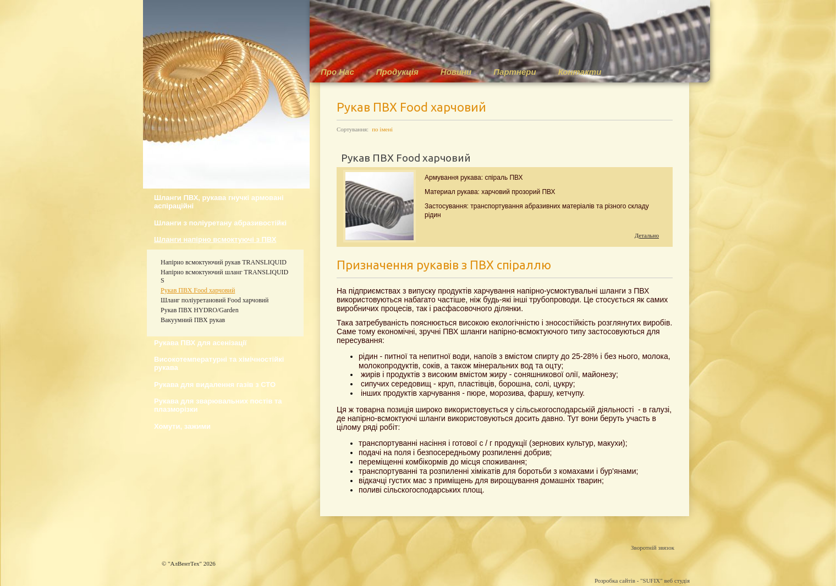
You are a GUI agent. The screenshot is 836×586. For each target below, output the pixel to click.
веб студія (677, 580)
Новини (456, 71)
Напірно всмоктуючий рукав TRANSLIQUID (224, 262)
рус (661, 11)
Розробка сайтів (615, 580)
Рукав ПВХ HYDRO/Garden (200, 310)
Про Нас (337, 71)
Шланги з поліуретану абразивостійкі (220, 223)
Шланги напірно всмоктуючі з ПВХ (215, 239)
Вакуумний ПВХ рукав (193, 320)
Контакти (580, 71)
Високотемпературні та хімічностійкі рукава (219, 363)
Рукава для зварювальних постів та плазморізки (218, 405)
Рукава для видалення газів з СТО (215, 384)
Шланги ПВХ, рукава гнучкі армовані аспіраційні (219, 202)
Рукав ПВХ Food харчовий (198, 290)
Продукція (397, 71)
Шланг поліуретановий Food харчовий (214, 300)
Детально (647, 235)
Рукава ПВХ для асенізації (200, 343)
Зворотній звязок (652, 547)
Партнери (514, 71)
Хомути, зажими (182, 426)
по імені (382, 129)
